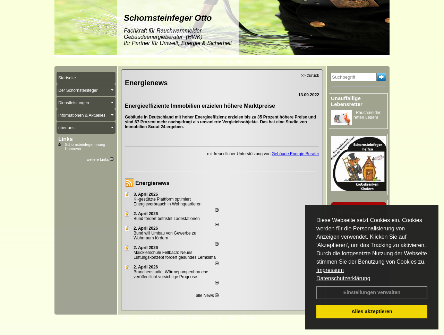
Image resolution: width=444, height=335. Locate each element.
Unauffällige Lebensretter (346, 101)
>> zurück (310, 75)
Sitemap (248, 318)
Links (65, 139)
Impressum (330, 270)
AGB (231, 318)
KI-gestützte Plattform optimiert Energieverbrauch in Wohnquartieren (168, 201)
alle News (207, 295)
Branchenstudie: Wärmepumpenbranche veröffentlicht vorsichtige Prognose (171, 274)
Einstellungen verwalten (372, 292)
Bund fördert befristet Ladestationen (167, 218)
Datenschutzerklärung (343, 278)
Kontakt (144, 318)
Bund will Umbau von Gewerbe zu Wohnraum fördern (165, 235)
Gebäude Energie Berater (295, 153)
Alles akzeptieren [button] (371, 311)
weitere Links (100, 159)
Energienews (152, 183)
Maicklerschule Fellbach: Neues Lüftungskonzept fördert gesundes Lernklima (175, 255)
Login (126, 318)
